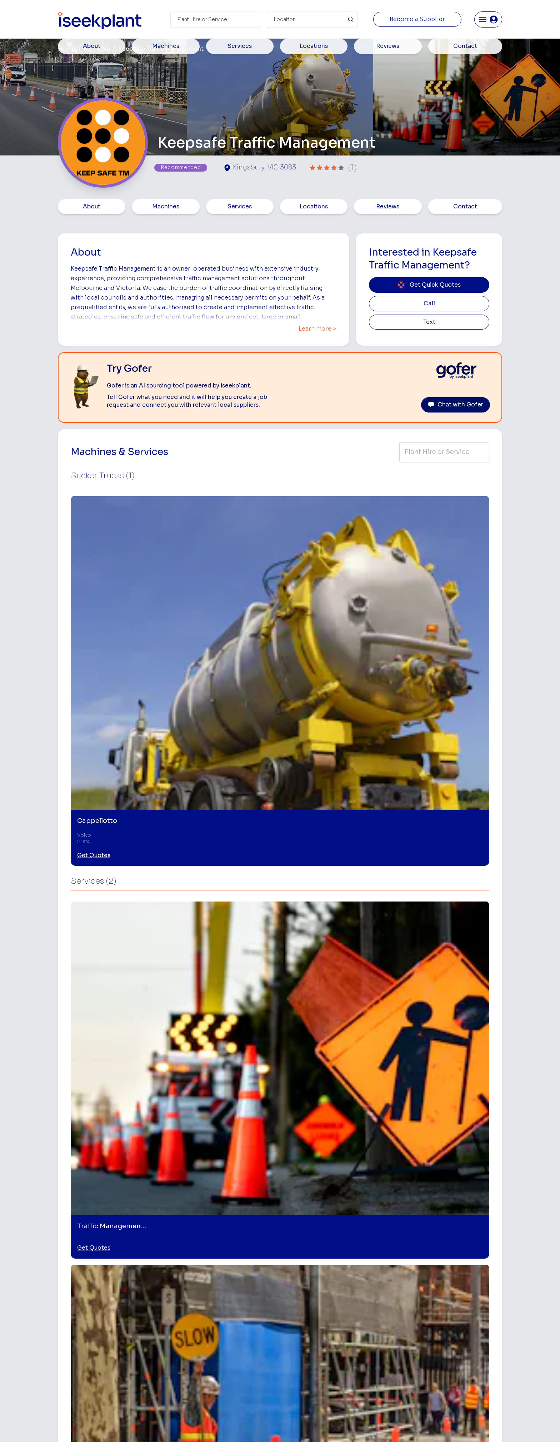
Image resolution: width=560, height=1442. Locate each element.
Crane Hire (294, 1317)
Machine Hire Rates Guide (466, 1295)
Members (97, 49)
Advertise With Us (216, 1340)
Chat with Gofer (455, 404)
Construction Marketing (463, 1342)
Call (429, 303)
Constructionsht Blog (461, 1371)
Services (240, 206)
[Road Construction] (334, 1165)
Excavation (294, 1385)
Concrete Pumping (303, 1306)
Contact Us (208, 1396)
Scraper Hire (372, 1306)
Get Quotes (93, 603)
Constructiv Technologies (226, 1362)
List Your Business (100, 1343)
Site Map (397, 1426)
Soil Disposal (373, 1385)
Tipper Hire (370, 1317)
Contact (465, 206)
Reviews (387, 206)
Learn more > (317, 328)
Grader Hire (295, 1362)
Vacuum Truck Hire (379, 1362)
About (91, 206)
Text (429, 322)
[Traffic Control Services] (112, 1165)
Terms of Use (165, 1426)
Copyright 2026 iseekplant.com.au (276, 1426)
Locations (314, 206)
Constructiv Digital (217, 1351)
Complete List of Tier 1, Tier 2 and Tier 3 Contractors (468, 1327)
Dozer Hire (294, 1329)
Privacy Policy (208, 1426)
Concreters (371, 1340)
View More (280, 1227)
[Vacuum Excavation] (446, 1165)
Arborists (368, 1329)
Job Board (447, 1284)
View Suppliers (213, 1317)
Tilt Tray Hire (296, 1374)
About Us (206, 1295)
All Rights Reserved (352, 1426)
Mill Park (78, 1061)
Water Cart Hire (300, 1351)
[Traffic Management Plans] (223, 1165)
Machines (165, 206)
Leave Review (148, 989)
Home (66, 49)
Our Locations (212, 1329)
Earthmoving (372, 1295)
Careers (205, 1385)
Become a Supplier (417, 19)
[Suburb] (312, 19)
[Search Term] (216, 19)
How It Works (211, 1306)
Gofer (202, 1374)
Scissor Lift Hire (376, 1374)
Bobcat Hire (295, 1284)
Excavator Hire (299, 1340)
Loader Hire (371, 1284)
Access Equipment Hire (309, 1295)
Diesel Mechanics (378, 1351)
